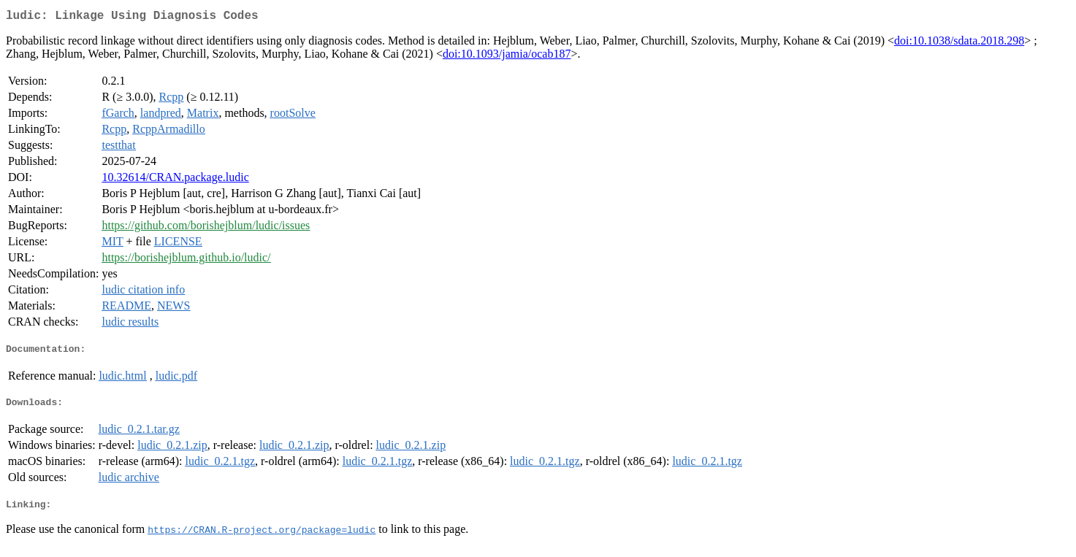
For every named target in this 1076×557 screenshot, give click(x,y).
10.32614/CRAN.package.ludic (175, 180)
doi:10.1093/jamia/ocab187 (507, 56)
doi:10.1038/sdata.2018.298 (959, 43)
